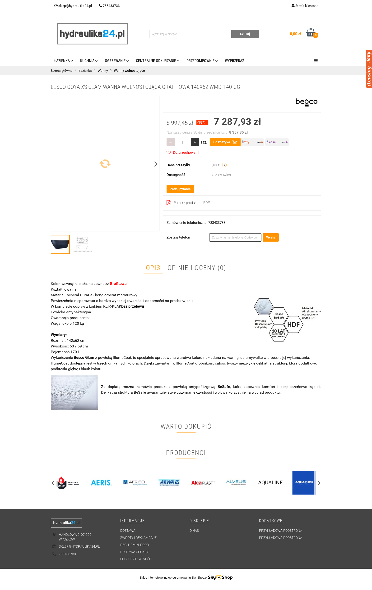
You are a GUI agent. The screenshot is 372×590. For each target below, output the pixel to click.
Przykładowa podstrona (280, 530)
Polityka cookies (134, 552)
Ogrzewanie (117, 61)
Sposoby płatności (136, 559)
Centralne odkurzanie (157, 61)
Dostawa (127, 530)
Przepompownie (202, 61)
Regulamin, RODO (134, 545)
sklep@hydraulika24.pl (79, 546)
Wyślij (270, 237)
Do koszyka (225, 142)
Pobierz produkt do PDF (188, 202)
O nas (194, 530)
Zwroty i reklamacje (138, 538)
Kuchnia (89, 61)
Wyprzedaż (234, 61)
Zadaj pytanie (180, 189)
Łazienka (63, 61)
